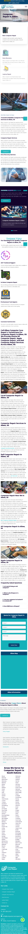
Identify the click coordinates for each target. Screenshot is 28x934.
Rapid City (4, 823)
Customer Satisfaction (8, 328)
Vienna (3, 794)
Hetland (17, 779)
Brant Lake (18, 838)
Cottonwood (18, 821)
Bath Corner (18, 843)
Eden (16, 808)
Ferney (17, 799)
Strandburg (5, 805)
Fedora (17, 800)
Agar (16, 857)
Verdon (3, 795)
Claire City (18, 823)
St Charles (4, 808)
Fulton (17, 794)
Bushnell (17, 831)
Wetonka (4, 781)
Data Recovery (5, 903)
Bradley (17, 839)
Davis (16, 813)
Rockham (4, 817)
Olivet (3, 833)
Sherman (4, 812)
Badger (17, 846)
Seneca (3, 813)
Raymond (4, 820)
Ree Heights (5, 818)
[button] (12, 230)
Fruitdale (17, 795)
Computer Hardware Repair (8, 898)
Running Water (5, 815)
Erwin (16, 807)
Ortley (3, 828)
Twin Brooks (5, 799)
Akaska (17, 856)
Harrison (17, 784)
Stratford (4, 804)
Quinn (3, 825)
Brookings (18, 833)
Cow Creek (18, 820)
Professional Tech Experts (9, 308)
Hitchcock (17, 776)
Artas (16, 849)
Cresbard (17, 818)
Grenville (17, 786)
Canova (17, 826)
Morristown (5, 843)
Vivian (3, 789)
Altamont (17, 852)
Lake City (4, 856)
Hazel (16, 782)
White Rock (4, 779)
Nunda (3, 836)
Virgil (3, 791)
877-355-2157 (14, 3)
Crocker (17, 817)
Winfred (4, 778)
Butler (17, 830)
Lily (2, 851)
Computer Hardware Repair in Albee (13, 220)
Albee (16, 854)
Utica (3, 797)
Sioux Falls (4, 810)
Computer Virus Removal (7, 900)
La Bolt (3, 857)
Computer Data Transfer (7, 895)
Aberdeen (17, 859)
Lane (3, 854)
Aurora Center (19, 847)
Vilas (3, 792)
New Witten (5, 838)
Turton (3, 800)
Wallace (4, 787)
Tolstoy (4, 802)
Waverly (4, 782)
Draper (17, 810)
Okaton (4, 834)
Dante (17, 815)
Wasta (3, 784)
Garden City (18, 791)
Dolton (17, 812)
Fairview (17, 804)
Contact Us (5, 194)
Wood (3, 776)
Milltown (4, 844)
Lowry (3, 847)
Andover (17, 851)
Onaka (3, 831)
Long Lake (4, 849)
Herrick (17, 781)
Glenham (17, 789)
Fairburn (17, 805)
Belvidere (17, 841)
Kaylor (3, 859)
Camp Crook (18, 828)
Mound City (5, 841)
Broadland (18, 834)
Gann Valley (18, 792)
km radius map (14, 672)
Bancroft (17, 844)
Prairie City (4, 826)
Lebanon (4, 852)
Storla (3, 807)
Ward (3, 786)
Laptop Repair (5, 906)
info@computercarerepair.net (12, 923)
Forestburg (18, 797)
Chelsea (17, 825)
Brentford (18, 836)
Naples (3, 839)
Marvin (3, 846)
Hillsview (17, 778)
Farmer (17, 802)
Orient (3, 830)
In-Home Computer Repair (9, 289)
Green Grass (18, 787)
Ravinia (3, 821)
